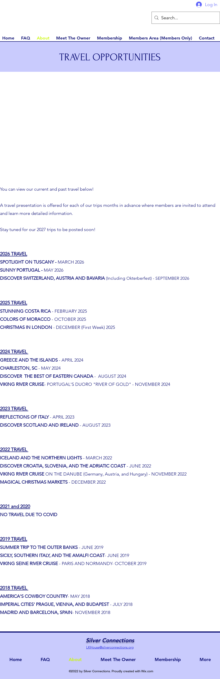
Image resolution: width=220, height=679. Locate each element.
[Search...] (185, 18)
